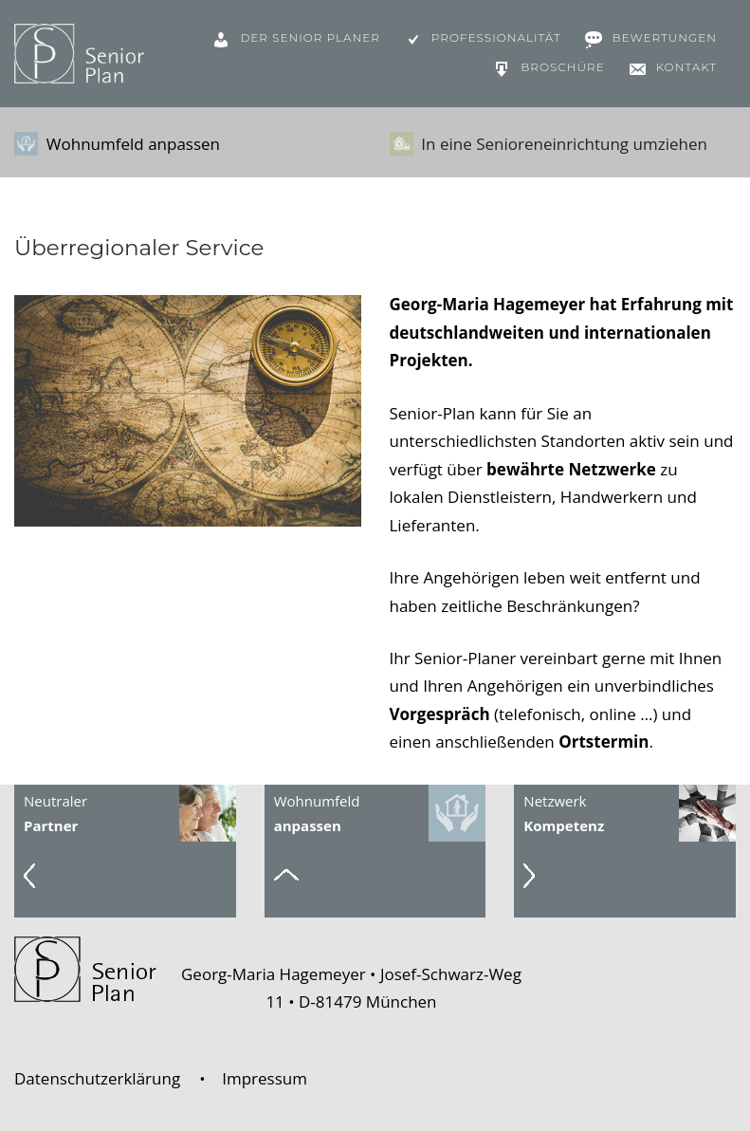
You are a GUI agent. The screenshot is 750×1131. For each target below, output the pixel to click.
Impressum (264, 1078)
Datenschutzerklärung (97, 1078)
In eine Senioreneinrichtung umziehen (548, 144)
